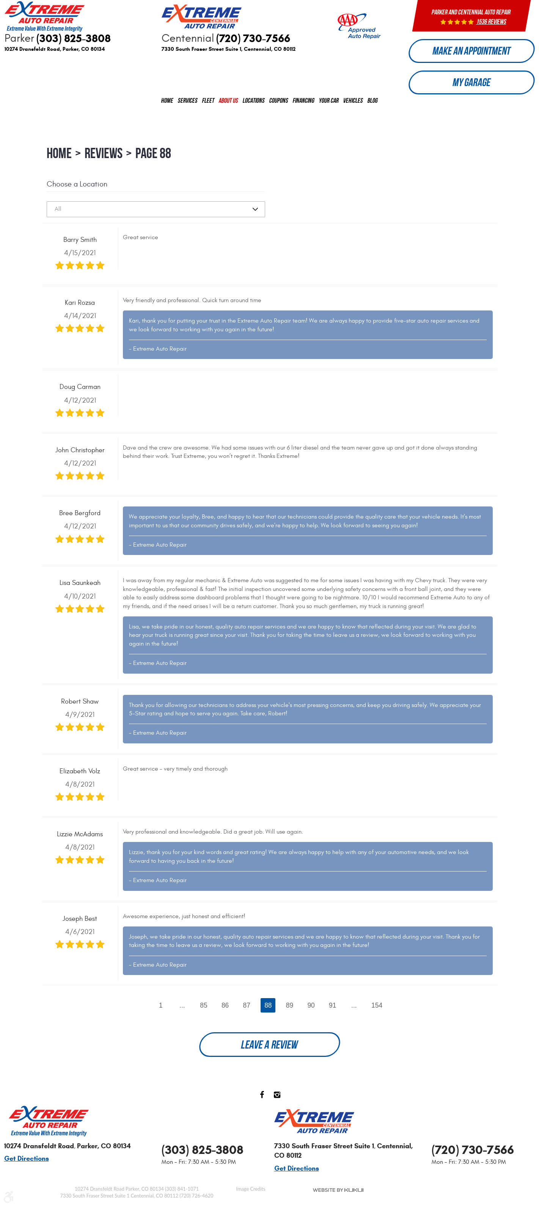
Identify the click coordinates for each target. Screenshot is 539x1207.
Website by (338, 1190)
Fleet (208, 103)
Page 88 (153, 157)
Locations (254, 103)
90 (311, 1009)
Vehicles (353, 103)
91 (333, 1009)
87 (246, 1009)
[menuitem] (167, 104)
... (181, 1009)
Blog (373, 103)
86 (225, 1009)
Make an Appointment (471, 51)
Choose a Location (77, 187)
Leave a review (270, 1048)
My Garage (471, 85)
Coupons (279, 103)
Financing (303, 103)
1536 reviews (492, 21)
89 (290, 1009)
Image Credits (251, 1189)
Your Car (328, 103)
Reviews (104, 157)
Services (187, 103)
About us (228, 103)
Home (167, 103)
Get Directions (26, 1159)
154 (377, 1009)
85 (203, 1009)
